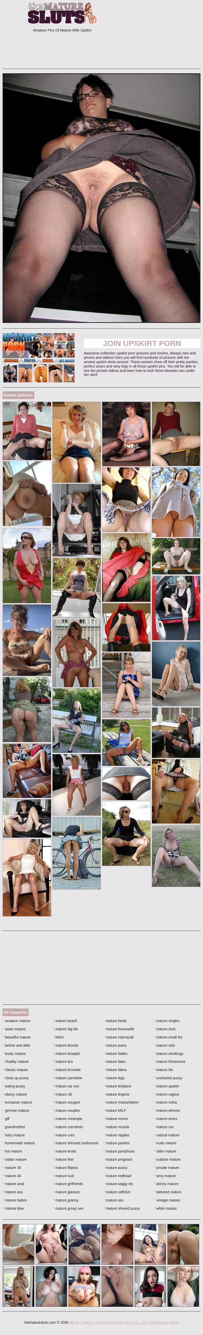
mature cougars (66, 1102)
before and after (16, 1045)
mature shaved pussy (122, 1208)
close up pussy (16, 1078)
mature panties (117, 1143)
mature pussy (115, 1168)
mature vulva (165, 1102)
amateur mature (16, 1021)
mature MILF (115, 1110)
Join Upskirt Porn (142, 343)
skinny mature (166, 1184)
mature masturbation (121, 1102)
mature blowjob (66, 1054)
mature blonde (65, 1045)
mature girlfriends (68, 1184)
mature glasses (66, 1192)
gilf (6, 1119)
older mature (165, 1151)
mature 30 (12, 1168)
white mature (165, 1208)
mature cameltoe (67, 1078)
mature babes (15, 1200)
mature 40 (12, 1176)
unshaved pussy (168, 1078)
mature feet (63, 1159)
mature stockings (168, 1054)
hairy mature (14, 1135)
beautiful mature (17, 1037)
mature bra (63, 1061)
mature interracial (119, 1037)
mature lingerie (117, 1094)
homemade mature (19, 1143)
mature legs (114, 1078)
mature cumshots (68, 1127)
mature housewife (119, 1029)
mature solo (164, 1045)
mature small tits (168, 1037)
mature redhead (117, 1176)
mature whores (167, 1110)
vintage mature (167, 1200)
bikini (58, 1037)
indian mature (15, 1159)
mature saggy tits (118, 1184)
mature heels (115, 1021)
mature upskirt (166, 1086)
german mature (16, 1110)
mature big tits (65, 1029)
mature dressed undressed (75, 1143)
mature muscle (116, 1127)
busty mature (14, 1054)
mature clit (62, 1094)
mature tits (163, 1070)
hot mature (12, 1151)
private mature (166, 1168)
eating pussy (14, 1086)
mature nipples (116, 1135)
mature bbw (13, 1208)
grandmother (14, 1127)
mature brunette (67, 1070)
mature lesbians (117, 1086)
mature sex (114, 1200)
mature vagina (166, 1094)
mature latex (115, 1061)
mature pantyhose (119, 1151)
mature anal (13, 1184)
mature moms (116, 1119)
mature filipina (65, 1168)
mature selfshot (117, 1192)
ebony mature (15, 1094)
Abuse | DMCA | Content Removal (96, 1322)
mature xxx (164, 1127)
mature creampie (67, 1119)
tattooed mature (167, 1192)
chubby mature (16, 1061)
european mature (17, 1102)
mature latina (115, 1070)
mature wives (165, 1119)
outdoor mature (167, 1159)
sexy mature (165, 1176)
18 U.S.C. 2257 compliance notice (151, 1322)
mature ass (13, 1192)
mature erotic (64, 1151)
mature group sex (68, 1208)
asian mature (14, 1029)
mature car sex (66, 1086)
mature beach (65, 1021)
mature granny (66, 1200)
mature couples (66, 1110)
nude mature (165, 1143)
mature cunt (63, 1135)
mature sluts (165, 1029)
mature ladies (115, 1054)
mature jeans (115, 1045)
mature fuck (63, 1176)
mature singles (166, 1021)
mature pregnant (118, 1159)
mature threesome (169, 1061)
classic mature (15, 1070)
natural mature (166, 1135)
